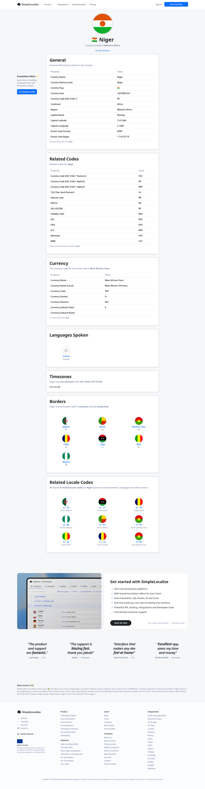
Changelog (65, 735)
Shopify (151, 765)
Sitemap (160, 779)
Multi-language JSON (157, 715)
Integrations (63, 4)
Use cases (65, 764)
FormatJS (152, 755)
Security (107, 757)
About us (108, 737)
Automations (66, 722)
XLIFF (150, 745)
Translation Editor (68, 715)
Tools (106, 719)
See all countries (102, 50)
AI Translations (67, 725)
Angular (151, 732)
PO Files (151, 725)
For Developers (67, 757)
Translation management (72, 754)
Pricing (93, 4)
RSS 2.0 (144, 779)
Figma (150, 748)
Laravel (151, 728)
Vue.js (150, 742)
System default (25, 734)
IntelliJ (150, 762)
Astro (150, 738)
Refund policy (110, 754)
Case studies (109, 728)
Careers (107, 760)
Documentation (79, 4)
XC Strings (152, 722)
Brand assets (110, 741)
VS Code (151, 758)
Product (49, 4)
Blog (106, 715)
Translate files (67, 747)
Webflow (151, 768)
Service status (110, 764)
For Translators (67, 760)
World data (109, 725)
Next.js (151, 735)
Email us (22, 728)
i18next (151, 752)
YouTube (22, 721)
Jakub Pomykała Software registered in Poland (71, 779)
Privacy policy (110, 744)
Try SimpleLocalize (27, 92)
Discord (22, 725)
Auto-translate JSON (69, 744)
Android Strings (154, 719)
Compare (108, 722)
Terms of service (111, 750)
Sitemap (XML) (152, 779)
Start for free (176, 4)
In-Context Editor (68, 732)
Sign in (159, 4)
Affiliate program (111, 747)
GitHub (22, 718)
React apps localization (71, 750)
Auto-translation (68, 719)
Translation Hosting (69, 728)
